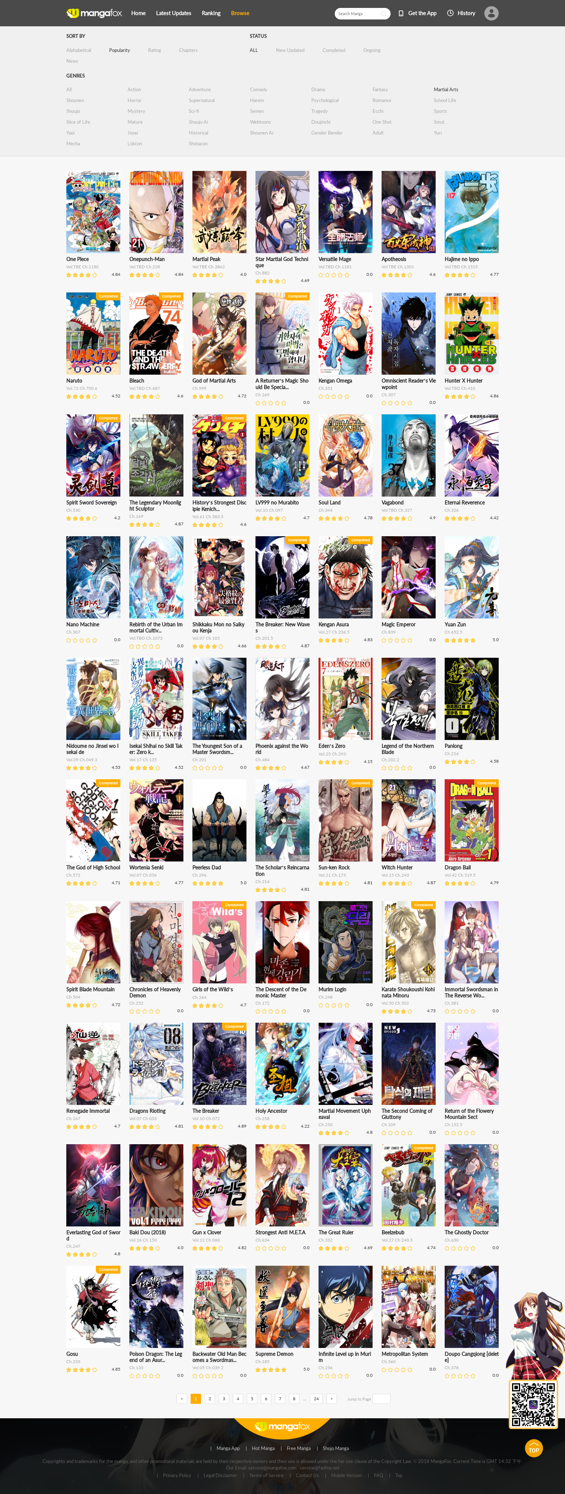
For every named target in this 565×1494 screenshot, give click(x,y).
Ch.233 (73, 1361)
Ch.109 (389, 1124)
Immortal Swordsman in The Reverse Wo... (471, 992)
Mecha (73, 143)
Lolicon (135, 143)
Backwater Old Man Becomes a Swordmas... (219, 1357)
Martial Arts (446, 89)
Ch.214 (262, 881)
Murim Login (332, 989)
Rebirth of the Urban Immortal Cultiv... (156, 627)
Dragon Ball (458, 867)
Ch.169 (136, 516)
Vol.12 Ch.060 (206, 1240)
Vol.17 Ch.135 (143, 759)
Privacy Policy (177, 1475)
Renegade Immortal (88, 1111)
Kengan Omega (335, 381)
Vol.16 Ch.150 (143, 1240)
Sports (440, 111)
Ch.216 (452, 753)
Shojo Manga (336, 1448)
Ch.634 (262, 1240)
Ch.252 (136, 1003)
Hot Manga (263, 1448)
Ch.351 (326, 388)
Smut (439, 122)
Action (134, 89)
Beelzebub (393, 1232)
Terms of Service (266, 1475)
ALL (254, 50)
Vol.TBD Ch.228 (144, 266)
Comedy (258, 89)
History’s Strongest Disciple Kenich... (219, 505)
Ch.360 (389, 1361)
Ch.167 (73, 1118)
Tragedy (319, 111)
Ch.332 (326, 1240)
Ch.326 (452, 510)
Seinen (257, 111)
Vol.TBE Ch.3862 (208, 266)
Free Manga (299, 1448)
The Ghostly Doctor (467, 1232)
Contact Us (307, 1475)
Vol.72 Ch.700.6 (81, 388)
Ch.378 (452, 1367)
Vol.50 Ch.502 (395, 1003)
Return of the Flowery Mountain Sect (469, 1114)
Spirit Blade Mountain (90, 989)
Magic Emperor (398, 624)
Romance (382, 100)
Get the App (422, 13)
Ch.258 (262, 1118)
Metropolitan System (405, 1354)
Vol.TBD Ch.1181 (335, 266)
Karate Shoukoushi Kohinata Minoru (408, 992)
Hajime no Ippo (462, 259)
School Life (445, 100)
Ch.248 (326, 997)
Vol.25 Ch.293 (332, 754)
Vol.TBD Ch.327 (397, 510)
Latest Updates (173, 13)
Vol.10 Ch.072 (206, 1118)
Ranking (211, 13)
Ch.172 (262, 1003)
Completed (333, 50)
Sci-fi (194, 111)
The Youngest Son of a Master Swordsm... (217, 749)
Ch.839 (389, 632)
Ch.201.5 (264, 638)
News (72, 61)
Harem (257, 100)
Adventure (200, 89)
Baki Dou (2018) (147, 1232)
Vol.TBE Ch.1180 (82, 266)
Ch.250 (326, 1124)
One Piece (77, 259)
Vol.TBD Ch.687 (144, 388)
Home (138, 13)
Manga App (228, 1448)
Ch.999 (199, 388)
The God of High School (93, 867)
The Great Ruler (336, 1232)
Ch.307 (389, 394)
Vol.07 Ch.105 (206, 638)
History (466, 13)
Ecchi (378, 111)
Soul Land (330, 502)
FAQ (378, 1475)
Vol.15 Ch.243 (395, 875)
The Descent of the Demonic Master (280, 992)
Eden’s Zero (332, 746)
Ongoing (372, 50)
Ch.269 (262, 394)
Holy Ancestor (271, 1111)
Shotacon (198, 143)
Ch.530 (73, 510)
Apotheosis (394, 259)
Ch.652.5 (453, 632)
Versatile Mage (335, 259)
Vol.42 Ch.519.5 (460, 875)
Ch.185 (262, 1361)
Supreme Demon (274, 1354)
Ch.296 (199, 875)
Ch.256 (326, 1367)
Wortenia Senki (146, 867)
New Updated (290, 50)
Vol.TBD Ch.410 (460, 388)
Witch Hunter (397, 867)
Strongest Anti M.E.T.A (280, 1232)
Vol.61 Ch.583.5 (207, 516)
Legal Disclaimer (220, 1475)
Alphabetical (78, 50)
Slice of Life (78, 122)
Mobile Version (346, 1475)
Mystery (136, 111)
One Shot (382, 122)
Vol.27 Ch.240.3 (397, 1240)
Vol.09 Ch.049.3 (81, 759)
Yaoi (70, 133)
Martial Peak (206, 259)
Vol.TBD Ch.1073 (146, 638)
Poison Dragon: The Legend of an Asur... (155, 1357)
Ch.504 (73, 997)
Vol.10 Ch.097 (269, 510)
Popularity (119, 50)
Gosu (72, 1354)
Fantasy (380, 89)
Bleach (136, 381)
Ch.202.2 (390, 759)
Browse (240, 13)
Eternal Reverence (465, 502)
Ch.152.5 (453, 1124)
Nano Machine (82, 624)
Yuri (438, 133)
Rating (154, 50)
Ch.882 (262, 273)
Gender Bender (327, 133)
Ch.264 (199, 997)
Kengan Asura (334, 624)
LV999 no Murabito (277, 502)
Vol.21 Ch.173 (332, 875)
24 (316, 1398)
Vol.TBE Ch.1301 (398, 266)
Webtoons (260, 122)
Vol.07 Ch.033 (143, 1118)
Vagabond (393, 502)
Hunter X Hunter (463, 381)
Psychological (325, 100)
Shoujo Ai (198, 122)
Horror (135, 100)
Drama (318, 89)
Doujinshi (320, 122)
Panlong (453, 746)
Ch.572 (73, 875)
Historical (198, 133)
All (69, 89)
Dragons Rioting (147, 1111)
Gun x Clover (206, 1232)
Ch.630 (452, 1240)
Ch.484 (262, 759)
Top (398, 1475)
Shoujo (73, 111)
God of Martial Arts (214, 381)
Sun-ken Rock (334, 867)
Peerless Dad (206, 867)
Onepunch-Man (147, 259)
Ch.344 (326, 510)
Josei (133, 133)
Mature (135, 122)
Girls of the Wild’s (212, 989)
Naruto (74, 381)
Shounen (75, 100)
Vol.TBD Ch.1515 (461, 266)
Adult (378, 133)
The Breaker (205, 1111)
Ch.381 (452, 1003)
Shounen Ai (261, 133)
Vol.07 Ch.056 (143, 875)
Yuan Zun (455, 624)
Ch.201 (199, 759)
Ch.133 (136, 1367)
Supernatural (202, 100)
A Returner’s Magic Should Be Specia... (281, 384)
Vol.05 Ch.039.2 (207, 1367)
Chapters (188, 50)
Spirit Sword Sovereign (91, 502)
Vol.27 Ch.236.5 (334, 632)
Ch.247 (73, 1246)
